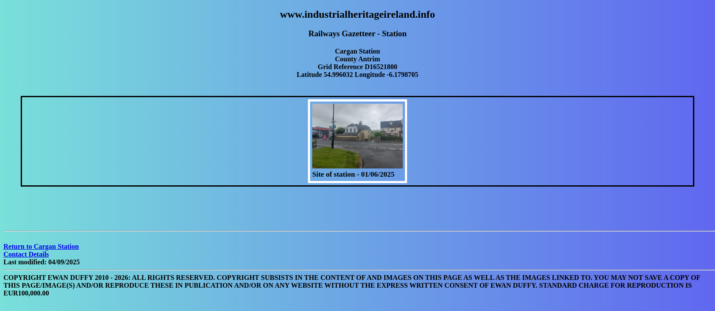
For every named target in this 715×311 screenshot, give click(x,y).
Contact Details (26, 254)
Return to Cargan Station (41, 246)
